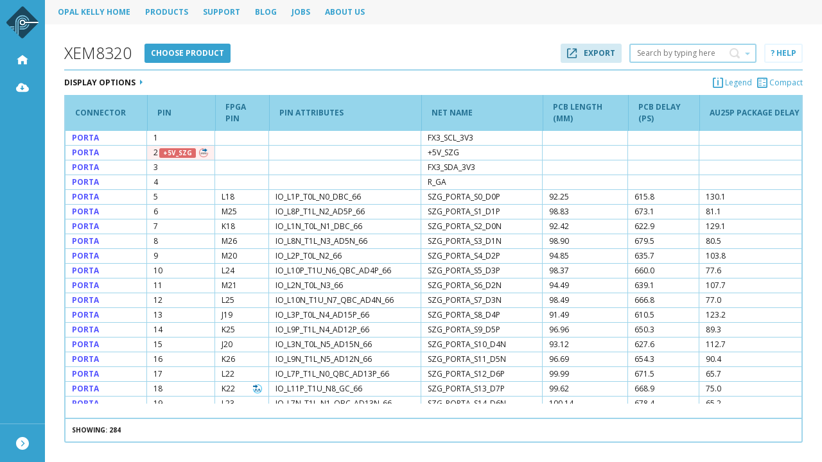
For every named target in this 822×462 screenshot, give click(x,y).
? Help (783, 52)
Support (221, 11)
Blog (266, 11)
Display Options (103, 82)
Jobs (301, 11)
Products (166, 11)
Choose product (187, 52)
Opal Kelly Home (94, 11)
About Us (345, 11)
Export (591, 52)
